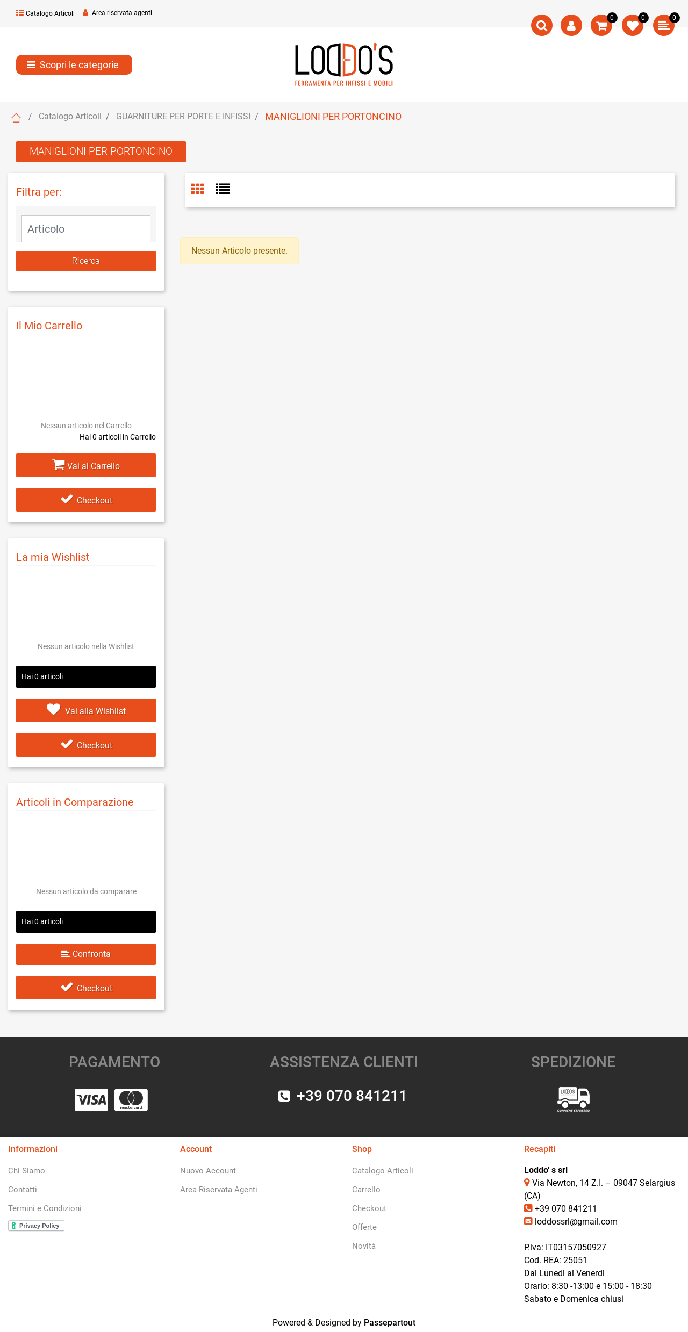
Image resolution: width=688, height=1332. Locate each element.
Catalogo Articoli (45, 13)
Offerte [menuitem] (364, 1227)
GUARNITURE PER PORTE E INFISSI (183, 116)
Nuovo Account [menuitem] (208, 1171)
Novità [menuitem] (364, 1246)
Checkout (86, 500)
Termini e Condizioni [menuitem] (45, 1208)
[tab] (203, 190)
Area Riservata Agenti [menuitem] (218, 1189)
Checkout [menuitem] (369, 1208)
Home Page (16, 117)
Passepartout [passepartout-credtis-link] (389, 1322)
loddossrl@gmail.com (576, 1221)
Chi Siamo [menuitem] (26, 1171)
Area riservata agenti (117, 13)
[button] (86, 261)
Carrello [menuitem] (366, 1189)
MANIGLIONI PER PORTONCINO (333, 116)
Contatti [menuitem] (22, 1189)
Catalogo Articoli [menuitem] (382, 1171)
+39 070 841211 (566, 1209)
